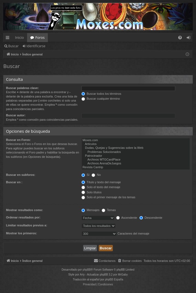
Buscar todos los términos (101, 93)
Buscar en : (14, 182)
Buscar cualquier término (100, 98)
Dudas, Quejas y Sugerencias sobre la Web (135, 148)
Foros (40, 37)
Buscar (13, 46)
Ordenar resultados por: (23, 217)
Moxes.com (135, 140)
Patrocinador (135, 156)
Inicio (19, 37)
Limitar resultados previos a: (26, 225)
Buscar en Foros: (18, 139)
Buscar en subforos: (20, 174)
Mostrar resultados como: (24, 210)
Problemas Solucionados (135, 152)
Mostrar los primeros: (21, 233)
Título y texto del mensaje (101, 182)
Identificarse (36, 46)
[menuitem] (180, 37)
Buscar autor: (16, 115)
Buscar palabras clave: (22, 88)
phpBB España (114, 279)
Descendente (150, 217)
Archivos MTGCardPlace (135, 160)
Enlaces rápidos (8, 38)
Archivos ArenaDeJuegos (135, 163)
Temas (109, 210)
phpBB (87, 269)
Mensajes (90, 210)
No (96, 174)
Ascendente (126, 217)
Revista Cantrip (135, 167)
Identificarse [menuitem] (190, 38)
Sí (85, 174)
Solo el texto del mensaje (100, 187)
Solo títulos (91, 192)
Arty (82, 274)
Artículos (135, 144)
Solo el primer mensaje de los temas (108, 197)
